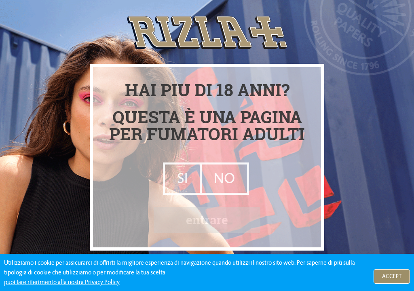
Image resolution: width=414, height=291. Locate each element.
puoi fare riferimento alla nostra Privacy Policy (62, 282)
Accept (391, 276)
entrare (207, 219)
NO (224, 178)
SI (182, 178)
